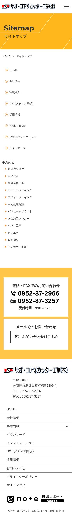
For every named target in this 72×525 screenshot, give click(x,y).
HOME (6, 56)
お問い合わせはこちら (40, 337)
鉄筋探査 (13, 239)
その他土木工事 (17, 246)
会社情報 (14, 81)
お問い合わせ (17, 125)
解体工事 (13, 232)
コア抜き (13, 175)
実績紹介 (14, 92)
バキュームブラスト (20, 211)
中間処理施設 (16, 204)
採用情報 (14, 114)
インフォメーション (20, 442)
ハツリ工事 (14, 225)
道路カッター (16, 168)
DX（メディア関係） (22, 103)
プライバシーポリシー (22, 136)
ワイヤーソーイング (20, 197)
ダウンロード (16, 434)
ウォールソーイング (20, 190)
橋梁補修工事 (16, 183)
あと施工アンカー (18, 218)
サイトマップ (17, 148)
